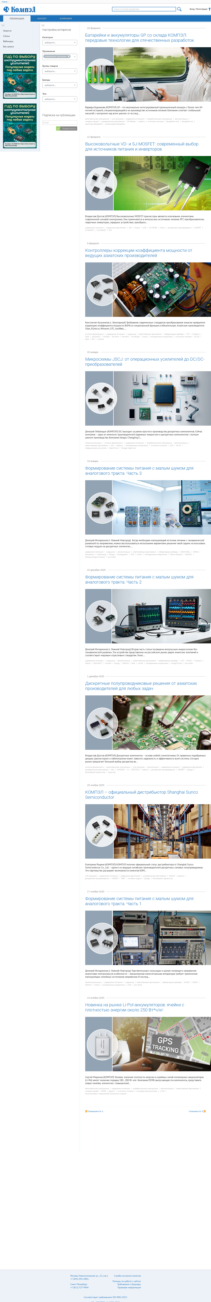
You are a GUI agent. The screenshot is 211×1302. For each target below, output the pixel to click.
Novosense (89, 554)
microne (108, 663)
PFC (93, 339)
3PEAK (196, 552)
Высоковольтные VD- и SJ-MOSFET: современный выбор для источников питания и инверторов (141, 146)
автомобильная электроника (97, 119)
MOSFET (197, 228)
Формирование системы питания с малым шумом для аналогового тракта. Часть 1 (139, 901)
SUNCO (172, 876)
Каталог (42, 18)
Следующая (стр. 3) (196, 1111)
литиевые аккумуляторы (147, 1091)
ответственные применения (150, 334)
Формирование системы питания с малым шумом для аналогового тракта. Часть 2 (139, 579)
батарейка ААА (173, 121)
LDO (171, 445)
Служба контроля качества (127, 1275)
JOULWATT (96, 337)
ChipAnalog (101, 554)
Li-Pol (162, 1091)
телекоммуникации (93, 443)
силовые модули (135, 878)
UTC (188, 334)
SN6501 (188, 554)
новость (142, 121)
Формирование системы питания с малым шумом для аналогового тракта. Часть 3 (139, 471)
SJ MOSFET (89, 230)
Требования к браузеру (129, 1284)
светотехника (152, 767)
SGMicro (125, 663)
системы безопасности (94, 334)
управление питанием (135, 119)
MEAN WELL (185, 552)
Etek (133, 663)
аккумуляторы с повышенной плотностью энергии (106, 1094)
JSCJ (130, 228)
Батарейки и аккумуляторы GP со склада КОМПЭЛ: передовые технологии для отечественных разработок (139, 38)
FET (110, 230)
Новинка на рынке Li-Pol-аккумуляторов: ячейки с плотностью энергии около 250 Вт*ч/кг (134, 1007)
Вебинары (8, 41)
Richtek (106, 337)
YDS (132, 554)
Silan (87, 337)
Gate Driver (113, 448)
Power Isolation (176, 554)
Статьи (6, 36)
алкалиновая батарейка (115, 124)
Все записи (8, 46)
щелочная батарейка (93, 124)
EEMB (103, 1091)
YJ (128, 770)
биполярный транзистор (95, 772)
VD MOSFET (101, 230)
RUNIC (189, 661)
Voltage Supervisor (128, 448)
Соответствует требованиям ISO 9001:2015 (105, 1297)
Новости (7, 30)
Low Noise (112, 557)
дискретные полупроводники (180, 228)
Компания (66, 18)
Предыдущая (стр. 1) (95, 1111)
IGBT (123, 878)
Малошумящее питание (95, 557)
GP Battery (131, 121)
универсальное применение (113, 121)
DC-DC (178, 445)
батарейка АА (187, 121)
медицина (132, 334)
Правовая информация (129, 1287)
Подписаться (69, 128)
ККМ (87, 339)
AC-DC (196, 337)
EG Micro (115, 337)
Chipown (196, 334)
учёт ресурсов (117, 119)
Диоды (190, 770)
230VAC (101, 339)
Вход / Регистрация (198, 9)
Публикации (17, 18)
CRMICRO (120, 770)
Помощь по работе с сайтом (127, 1281)
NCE (144, 228)
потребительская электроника (159, 119)
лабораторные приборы (174, 334)
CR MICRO (153, 228)
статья (162, 228)
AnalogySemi (122, 554)
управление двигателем (116, 228)
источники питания (156, 121)
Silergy (111, 554)
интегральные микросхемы (161, 337)
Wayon (137, 228)
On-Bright (136, 337)
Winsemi (125, 337)
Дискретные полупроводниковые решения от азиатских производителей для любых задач (141, 686)
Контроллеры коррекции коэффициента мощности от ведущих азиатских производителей (138, 253)
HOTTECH (135, 770)
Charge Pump (176, 663)
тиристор (111, 772)
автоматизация (181, 119)
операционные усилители (96, 448)
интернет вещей (92, 121)
